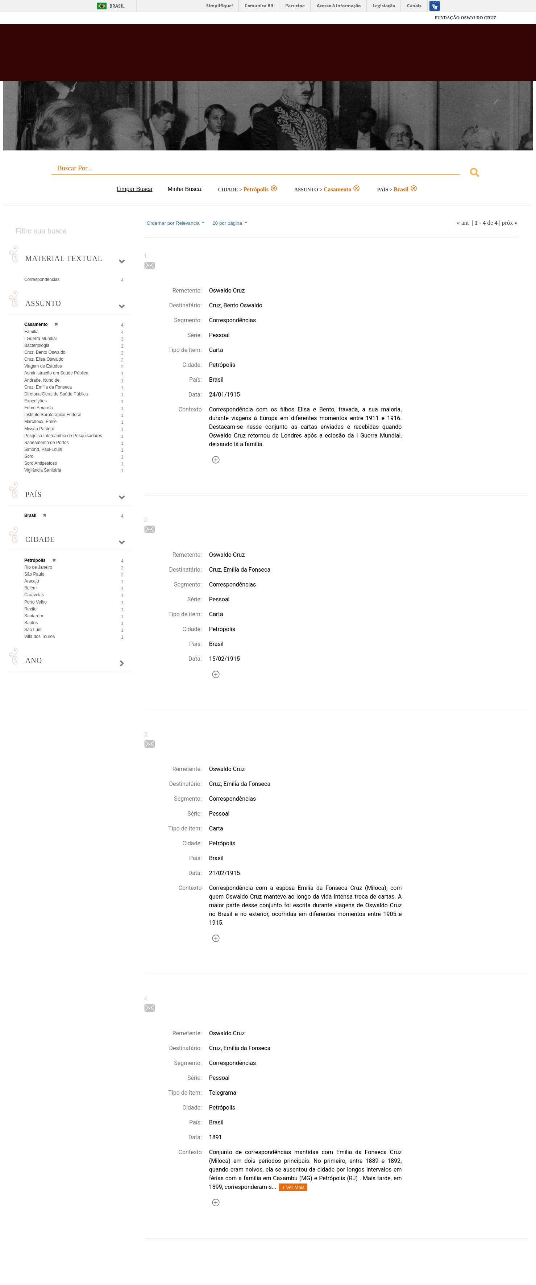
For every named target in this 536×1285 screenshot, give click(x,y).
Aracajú (31, 581)
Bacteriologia (36, 345)
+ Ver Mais (293, 1187)
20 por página (230, 223)
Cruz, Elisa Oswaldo (43, 359)
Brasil (117, 6)
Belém (30, 587)
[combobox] (268, 173)
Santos (31, 622)
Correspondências (41, 279)
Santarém (33, 615)
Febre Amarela (38, 407)
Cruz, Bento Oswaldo (44, 352)
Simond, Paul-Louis (43, 449)
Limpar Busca (135, 189)
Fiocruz (57, 18)
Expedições (35, 400)
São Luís (32, 629)
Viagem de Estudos (43, 366)
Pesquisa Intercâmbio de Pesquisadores (63, 435)
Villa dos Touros (39, 636)
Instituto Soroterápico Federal (52, 414)
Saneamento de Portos (46, 442)
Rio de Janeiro (38, 567)
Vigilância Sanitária (42, 470)
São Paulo (34, 574)
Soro (28, 456)
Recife (30, 609)
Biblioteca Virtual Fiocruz (232, 56)
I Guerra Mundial (40, 338)
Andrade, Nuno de (41, 380)
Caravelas (34, 594)
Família (31, 331)
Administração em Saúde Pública (56, 373)
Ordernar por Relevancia (176, 223)
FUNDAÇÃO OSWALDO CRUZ (465, 17)
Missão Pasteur (39, 428)
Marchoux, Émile (40, 421)
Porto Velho (35, 602)
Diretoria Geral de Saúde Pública (56, 394)
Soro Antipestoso (40, 463)
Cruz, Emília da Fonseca (48, 387)
